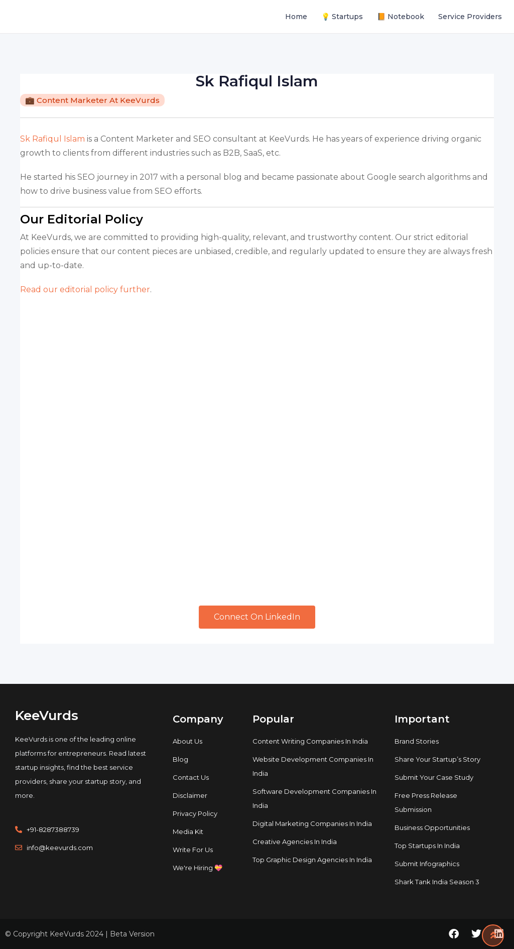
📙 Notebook (400, 16)
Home (296, 16)
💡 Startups (342, 16)
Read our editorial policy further (85, 289)
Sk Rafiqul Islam (52, 139)
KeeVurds (46, 715)
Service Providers (470, 16)
